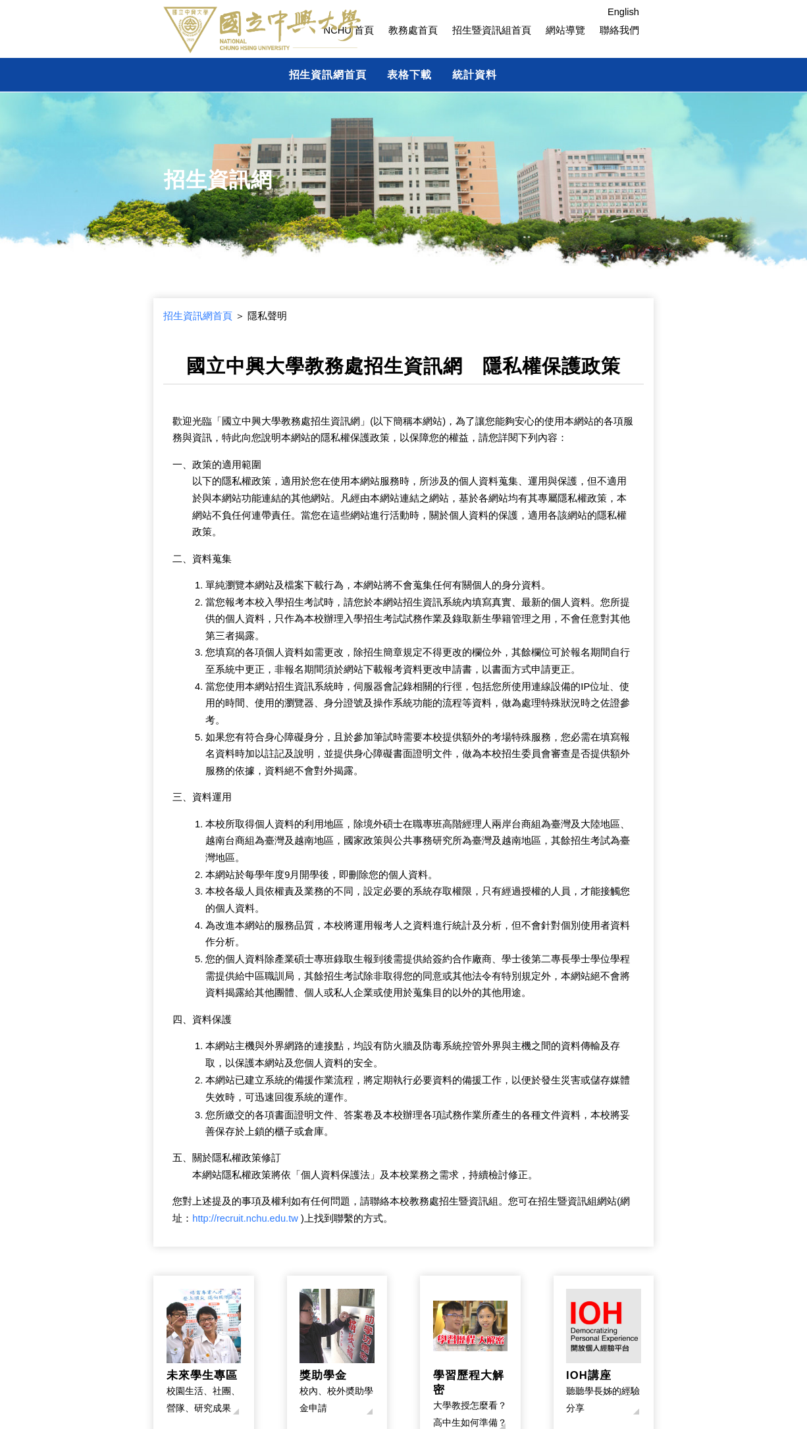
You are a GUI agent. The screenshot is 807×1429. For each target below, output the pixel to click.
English (623, 12)
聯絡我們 (619, 30)
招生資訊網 (218, 180)
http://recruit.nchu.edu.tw (245, 1218)
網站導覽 (565, 30)
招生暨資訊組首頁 (491, 30)
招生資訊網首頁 (328, 74)
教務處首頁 (413, 30)
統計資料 (474, 74)
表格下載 (409, 74)
